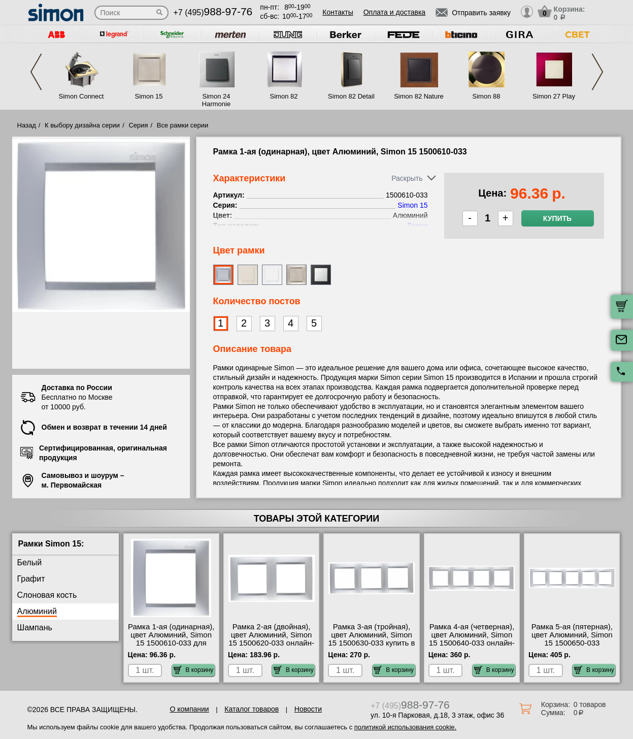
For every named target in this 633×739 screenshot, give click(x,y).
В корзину (194, 670)
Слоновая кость (47, 595)
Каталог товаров (251, 709)
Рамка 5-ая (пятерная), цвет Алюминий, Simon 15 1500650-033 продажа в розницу (572, 639)
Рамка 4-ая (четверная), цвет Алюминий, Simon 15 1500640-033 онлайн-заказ (472, 639)
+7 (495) (213, 12)
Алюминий (37, 611)
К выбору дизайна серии (82, 125)
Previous (36, 71)
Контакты (337, 12)
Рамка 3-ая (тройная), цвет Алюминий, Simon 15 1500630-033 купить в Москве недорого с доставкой (371, 643)
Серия (138, 125)
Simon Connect (81, 96)
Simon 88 (487, 96)
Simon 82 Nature (419, 96)
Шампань (34, 627)
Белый (29, 562)
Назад (26, 125)
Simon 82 (284, 96)
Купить (557, 218)
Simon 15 (149, 96)
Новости (308, 709)
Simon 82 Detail (351, 96)
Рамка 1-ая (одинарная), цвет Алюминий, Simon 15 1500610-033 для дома (171, 639)
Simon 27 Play (553, 96)
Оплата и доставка (394, 12)
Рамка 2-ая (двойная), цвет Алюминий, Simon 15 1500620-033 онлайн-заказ (271, 639)
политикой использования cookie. (405, 727)
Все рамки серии (182, 125)
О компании (189, 709)
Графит (31, 578)
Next (597, 71)
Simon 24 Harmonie (216, 100)
